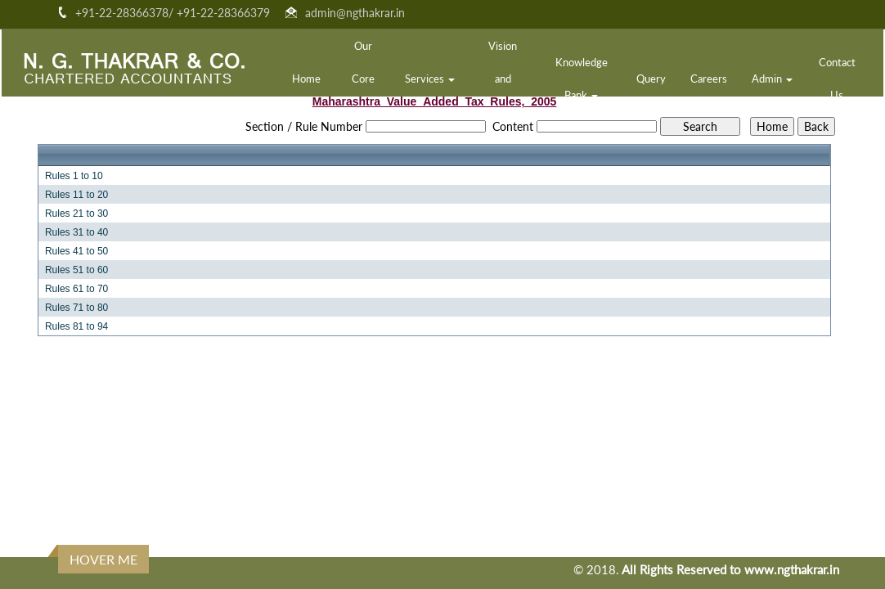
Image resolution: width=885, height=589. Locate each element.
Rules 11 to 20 (76, 194)
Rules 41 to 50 (76, 251)
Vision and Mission (503, 78)
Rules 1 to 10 (74, 176)
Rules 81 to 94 (76, 326)
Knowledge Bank (581, 78)
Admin (772, 78)
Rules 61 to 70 (76, 288)
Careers (708, 78)
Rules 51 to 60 (76, 270)
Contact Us (837, 78)
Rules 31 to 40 (76, 232)
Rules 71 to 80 (76, 307)
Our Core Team (363, 78)
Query (651, 78)
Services (430, 78)
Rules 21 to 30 (76, 213)
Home (306, 78)
